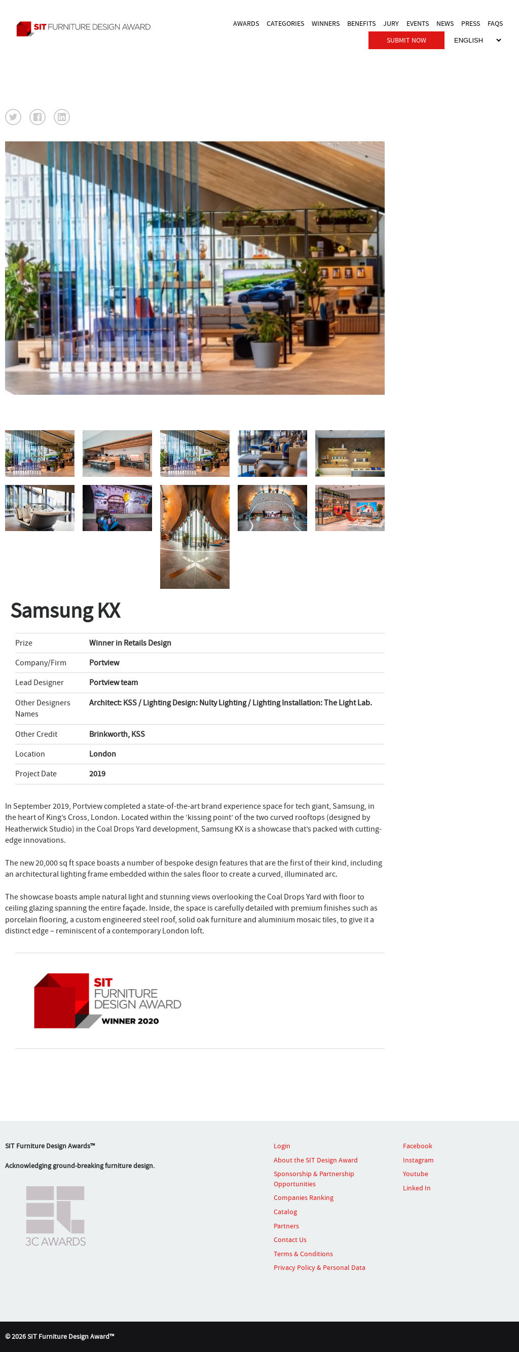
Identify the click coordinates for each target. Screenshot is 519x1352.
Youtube (415, 1173)
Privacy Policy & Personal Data (319, 1267)
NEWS (445, 23)
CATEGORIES (285, 23)
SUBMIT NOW (406, 40)
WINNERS (326, 23)
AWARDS (246, 23)
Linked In (417, 1187)
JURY (391, 23)
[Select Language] (477, 40)
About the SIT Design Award (316, 1160)
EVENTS (417, 23)
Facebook (417, 1145)
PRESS (470, 23)
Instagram (418, 1160)
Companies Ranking (303, 1197)
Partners (286, 1225)
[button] (13, 117)
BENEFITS (361, 23)
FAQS (495, 23)
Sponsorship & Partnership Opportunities (314, 1178)
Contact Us (290, 1239)
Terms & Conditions (303, 1253)
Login (282, 1145)
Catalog (285, 1211)
